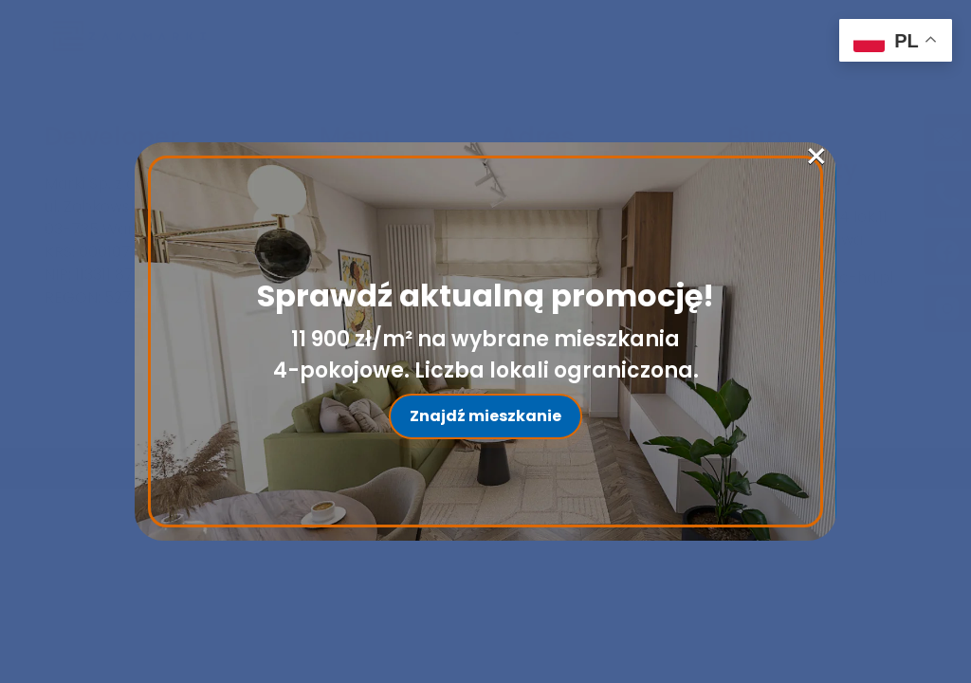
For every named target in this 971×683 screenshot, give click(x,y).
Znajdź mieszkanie (485, 416)
